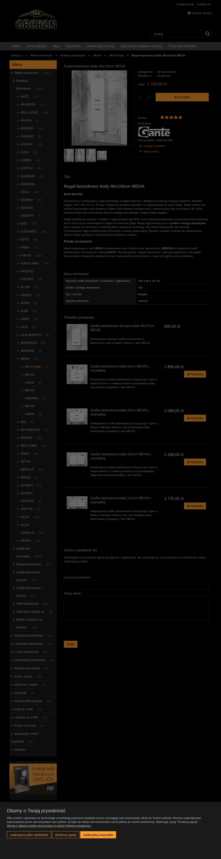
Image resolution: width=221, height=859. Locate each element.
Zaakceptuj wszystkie (98, 835)
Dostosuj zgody (66, 835)
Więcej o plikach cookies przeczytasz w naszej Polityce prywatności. (49, 825)
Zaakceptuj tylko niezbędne (29, 835)
